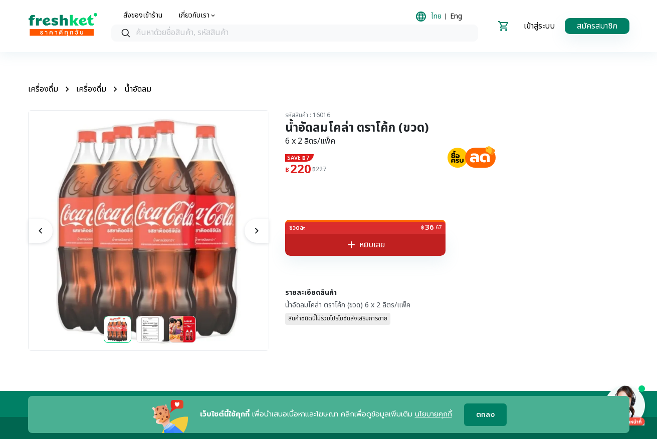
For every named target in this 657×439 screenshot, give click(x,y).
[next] (257, 231)
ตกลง (485, 414)
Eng (456, 17)
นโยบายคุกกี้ (433, 414)
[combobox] (294, 33)
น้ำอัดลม (137, 89)
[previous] (41, 231)
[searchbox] (294, 33)
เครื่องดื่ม (43, 89)
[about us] (197, 16)
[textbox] (305, 33)
